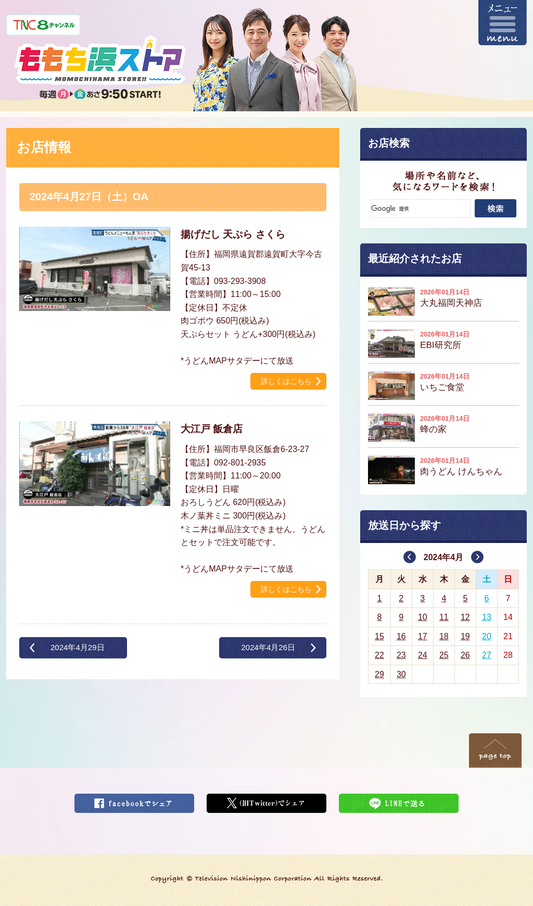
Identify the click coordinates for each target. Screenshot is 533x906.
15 (379, 636)
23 (401, 655)
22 (379, 655)
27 (486, 655)
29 (379, 674)
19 (465, 636)
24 (422, 655)
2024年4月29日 (77, 647)
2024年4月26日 (268, 647)
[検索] (421, 208)
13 (486, 617)
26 (465, 655)
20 (486, 636)
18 (444, 636)
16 (401, 636)
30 (401, 674)
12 (465, 617)
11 (444, 617)
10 (422, 617)
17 (422, 636)
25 (444, 655)
